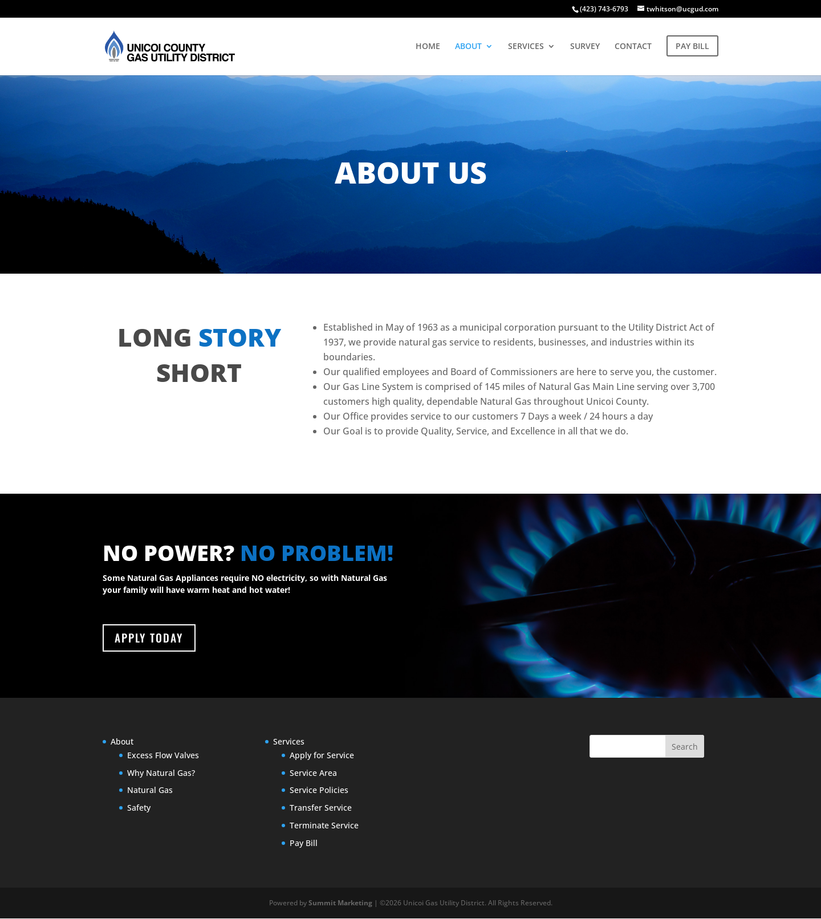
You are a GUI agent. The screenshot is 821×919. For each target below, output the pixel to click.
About (122, 742)
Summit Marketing (340, 904)
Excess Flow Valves (163, 755)
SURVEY (585, 46)
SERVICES (526, 46)
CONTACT (633, 46)
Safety (139, 808)
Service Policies (319, 791)
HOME (428, 46)
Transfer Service (321, 808)
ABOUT (468, 46)
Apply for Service (322, 755)
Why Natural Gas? (161, 773)
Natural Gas (150, 791)
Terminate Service (324, 826)
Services (288, 742)
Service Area (313, 773)
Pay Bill (304, 843)
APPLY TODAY (150, 638)
